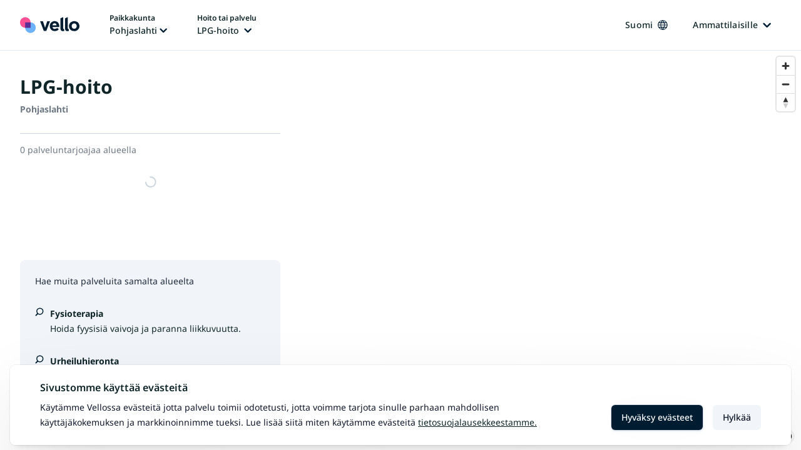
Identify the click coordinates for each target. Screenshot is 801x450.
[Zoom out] (786, 84)
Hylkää (737, 417)
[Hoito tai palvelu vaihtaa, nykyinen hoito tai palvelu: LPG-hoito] (227, 25)
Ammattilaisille (732, 25)
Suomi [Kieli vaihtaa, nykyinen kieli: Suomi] (646, 25)
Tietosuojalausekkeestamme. (477, 422)
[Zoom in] (786, 66)
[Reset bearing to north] (786, 102)
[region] (550, 250)
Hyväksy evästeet (657, 417)
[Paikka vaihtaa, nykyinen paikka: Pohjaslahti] (138, 25)
